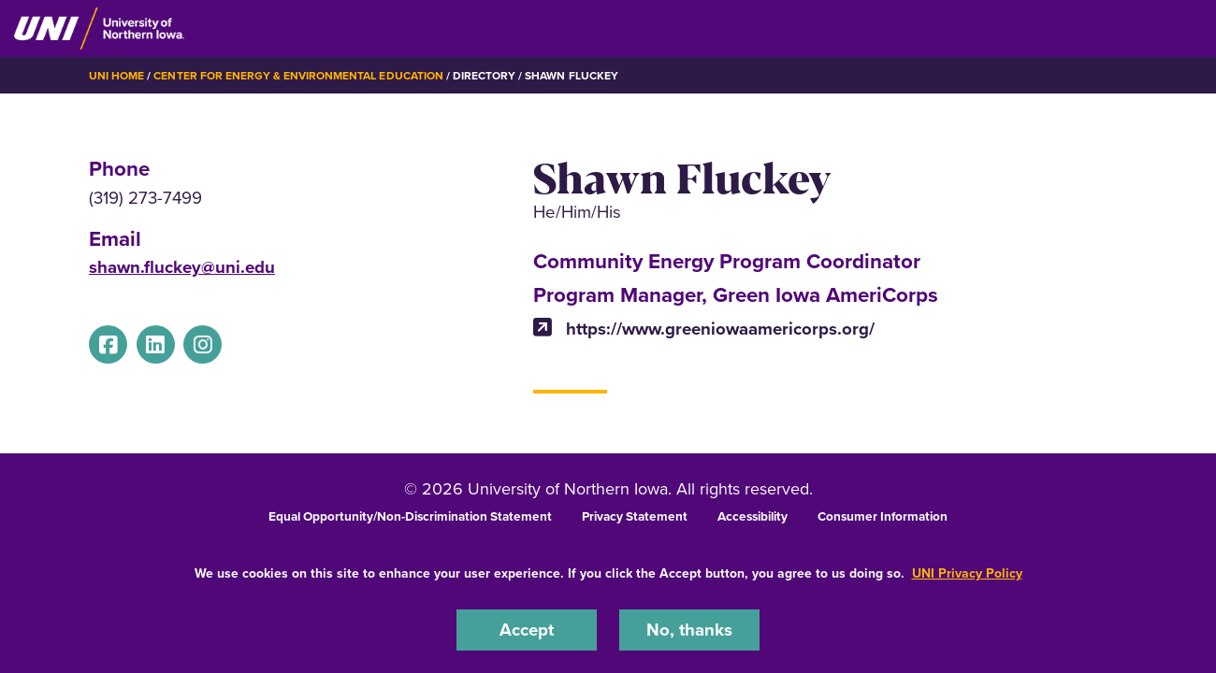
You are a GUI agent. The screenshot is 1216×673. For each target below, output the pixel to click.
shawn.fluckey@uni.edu (182, 266)
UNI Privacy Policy (967, 573)
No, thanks (689, 629)
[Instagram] (202, 344)
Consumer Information (883, 516)
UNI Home (116, 75)
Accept (526, 629)
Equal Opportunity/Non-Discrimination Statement (410, 516)
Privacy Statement (635, 516)
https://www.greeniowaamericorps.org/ (704, 328)
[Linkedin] (156, 344)
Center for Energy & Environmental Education (297, 75)
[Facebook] (108, 344)
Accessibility (752, 516)
